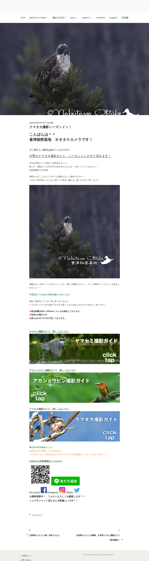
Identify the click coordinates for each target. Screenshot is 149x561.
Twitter (69, 492)
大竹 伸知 (49, 123)
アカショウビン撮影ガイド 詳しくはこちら (52, 370)
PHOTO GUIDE (39, 18)
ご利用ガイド (26, 556)
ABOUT (87, 18)
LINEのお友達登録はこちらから (46, 461)
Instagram (53, 492)
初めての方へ (59, 18)
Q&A (74, 18)
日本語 (125, 18)
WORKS (100, 18)
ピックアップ (37, 515)
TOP (23, 18)
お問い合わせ (26, 560)
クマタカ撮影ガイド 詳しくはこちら (49, 409)
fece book (34, 492)
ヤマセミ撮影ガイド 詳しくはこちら (49, 331)
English (113, 18)
